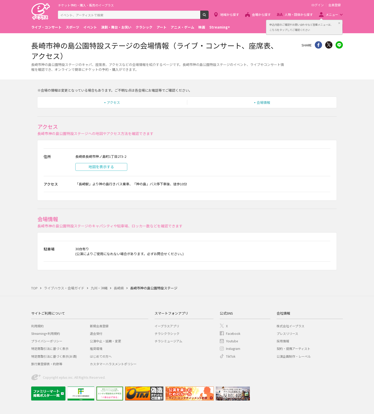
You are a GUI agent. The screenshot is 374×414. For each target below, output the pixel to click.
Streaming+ (219, 27)
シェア (318, 45)
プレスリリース (287, 333)
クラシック (144, 27)
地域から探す (229, 14)
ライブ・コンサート (46, 27)
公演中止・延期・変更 (105, 341)
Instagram (233, 348)
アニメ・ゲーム (182, 27)
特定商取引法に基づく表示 (50, 348)
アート (161, 27)
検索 (208, 17)
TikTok (230, 356)
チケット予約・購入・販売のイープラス (86, 5)
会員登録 (334, 5)
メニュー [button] (332, 14)
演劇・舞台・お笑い (116, 27)
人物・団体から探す (299, 14)
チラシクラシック (167, 333)
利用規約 (37, 326)
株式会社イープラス (290, 326)
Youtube (232, 341)
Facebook (233, 333)
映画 (201, 27)
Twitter (328, 45)
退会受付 (96, 333)
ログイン (317, 5)
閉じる (339, 23)
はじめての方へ (101, 356)
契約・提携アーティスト (293, 348)
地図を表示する (101, 166)
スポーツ (72, 27)
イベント (90, 27)
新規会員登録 (99, 326)
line (339, 45)
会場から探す (261, 14)
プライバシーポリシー (46, 341)
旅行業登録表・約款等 (46, 364)
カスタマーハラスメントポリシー (113, 364)
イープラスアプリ (167, 326)
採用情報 (283, 341)
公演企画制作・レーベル (294, 356)
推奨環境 (96, 348)
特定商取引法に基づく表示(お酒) (54, 356)
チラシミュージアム (168, 341)
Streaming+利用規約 (45, 333)
